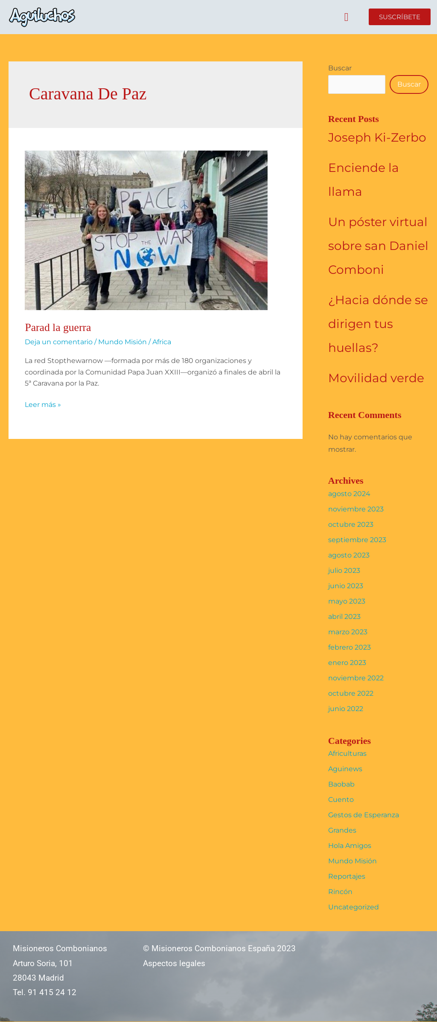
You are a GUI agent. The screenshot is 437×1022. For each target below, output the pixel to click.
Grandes (342, 831)
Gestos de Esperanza (363, 815)
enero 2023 (347, 663)
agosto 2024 (349, 494)
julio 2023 (344, 570)
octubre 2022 (350, 693)
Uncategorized (353, 907)
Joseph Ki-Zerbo (377, 137)
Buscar (340, 68)
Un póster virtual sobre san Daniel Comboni (378, 246)
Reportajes (346, 877)
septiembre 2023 (357, 540)
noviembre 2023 (356, 509)
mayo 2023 (346, 601)
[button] (346, 17)
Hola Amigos (349, 846)
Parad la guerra (58, 327)
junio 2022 (345, 709)
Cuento (341, 800)
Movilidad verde (376, 378)
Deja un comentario (59, 342)
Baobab (341, 785)
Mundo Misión (122, 342)
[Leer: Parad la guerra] (146, 230)
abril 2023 (344, 617)
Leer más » (43, 404)
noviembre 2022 (356, 678)
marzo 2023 (347, 632)
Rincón (340, 892)
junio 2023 (345, 586)
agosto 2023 (349, 555)
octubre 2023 (350, 524)
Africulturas (347, 754)
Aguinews (345, 769)
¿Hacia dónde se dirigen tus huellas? (378, 324)
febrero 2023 (349, 647)
